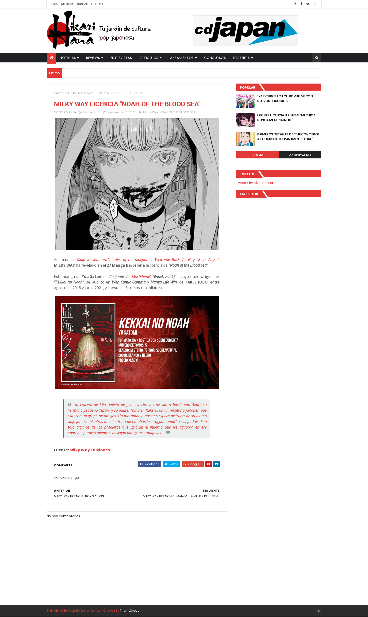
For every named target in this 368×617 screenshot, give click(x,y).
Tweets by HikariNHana (254, 182)
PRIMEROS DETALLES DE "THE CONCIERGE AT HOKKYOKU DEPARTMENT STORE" (288, 136)
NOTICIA (70, 93)
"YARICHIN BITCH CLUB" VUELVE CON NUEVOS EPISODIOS (285, 98)
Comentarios (300, 155)
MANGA (71, 112)
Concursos (215, 57)
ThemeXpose (129, 611)
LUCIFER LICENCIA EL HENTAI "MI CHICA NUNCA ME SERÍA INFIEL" (286, 117)
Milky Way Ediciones (89, 450)
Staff (99, 4)
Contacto (84, 4)
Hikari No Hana (62, 4)
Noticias (68, 57)
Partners (241, 57)
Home (58, 93)
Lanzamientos (181, 57)
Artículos (148, 57)
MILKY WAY (150, 112)
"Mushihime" (140, 276)
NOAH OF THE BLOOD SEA (178, 112)
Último (257, 155)
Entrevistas (121, 57)
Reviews (93, 57)
